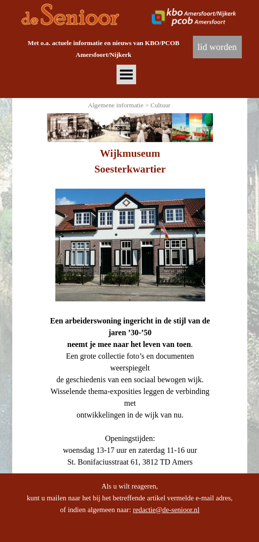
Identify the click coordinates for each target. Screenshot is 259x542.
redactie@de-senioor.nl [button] (166, 510)
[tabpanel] (103, 48)
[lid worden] (217, 47)
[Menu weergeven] (126, 75)
